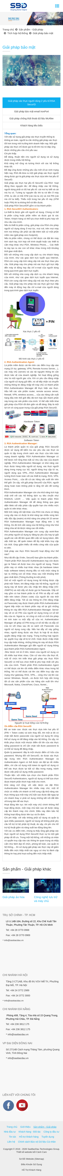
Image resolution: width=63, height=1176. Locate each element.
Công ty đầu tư (51, 1131)
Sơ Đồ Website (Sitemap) (31, 1159)
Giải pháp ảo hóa (14, 897)
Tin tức (12, 1136)
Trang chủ (12, 1127)
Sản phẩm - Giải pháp (44, 1127)
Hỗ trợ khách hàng (29, 1136)
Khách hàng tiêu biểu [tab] (31, 125)
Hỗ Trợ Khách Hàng (31, 1170)
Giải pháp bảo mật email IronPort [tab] (31, 111)
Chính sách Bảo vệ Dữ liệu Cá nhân (37, 1141)
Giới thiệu (25, 1127)
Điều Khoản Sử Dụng (31, 1164)
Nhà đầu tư (10, 1131)
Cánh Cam (41, 1152)
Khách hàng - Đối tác (30, 1131)
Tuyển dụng (47, 1136)
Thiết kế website (24, 1152)
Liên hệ (11, 1141)
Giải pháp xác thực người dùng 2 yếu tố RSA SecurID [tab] (31, 103)
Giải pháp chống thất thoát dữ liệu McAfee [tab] (31, 118)
